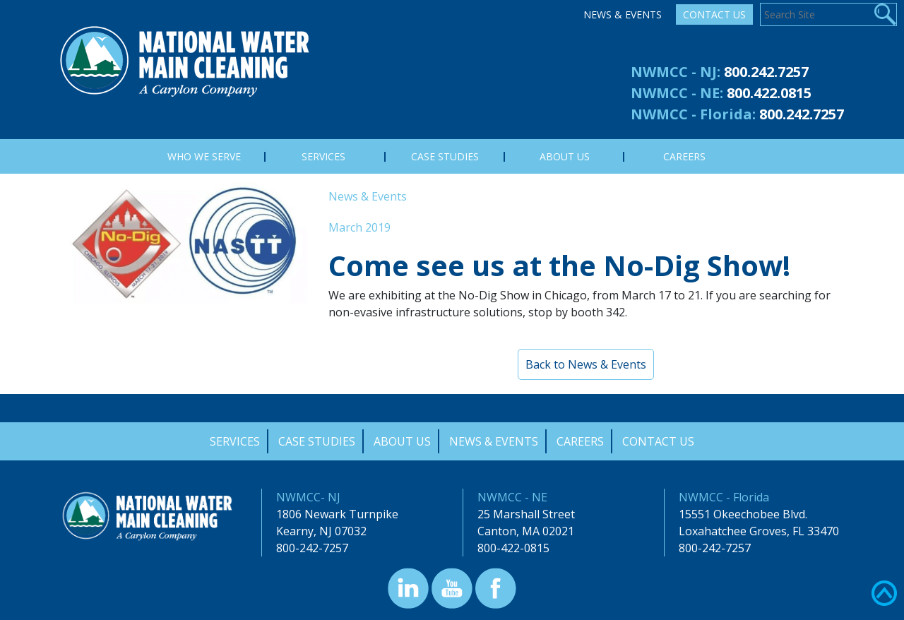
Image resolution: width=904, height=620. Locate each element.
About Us (402, 441)
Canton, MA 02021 (525, 531)
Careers (580, 441)
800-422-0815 (513, 548)
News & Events (622, 14)
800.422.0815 (769, 92)
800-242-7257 (312, 548)
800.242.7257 (766, 71)
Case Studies (316, 441)
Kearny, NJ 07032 (321, 531)
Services (235, 441)
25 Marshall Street (526, 514)
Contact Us (714, 14)
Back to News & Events (585, 364)
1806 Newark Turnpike (337, 514)
